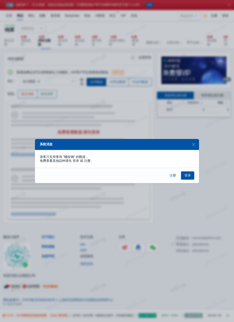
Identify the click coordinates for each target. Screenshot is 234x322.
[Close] (193, 144)
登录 (187, 175)
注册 (173, 175)
